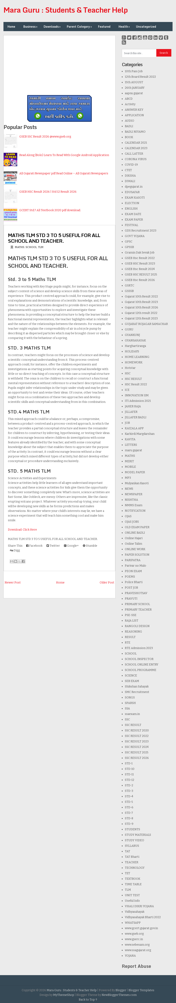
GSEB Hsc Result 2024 (140, 269)
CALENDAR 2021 (136, 142)
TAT (127, 851)
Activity (130, 104)
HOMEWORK (134, 362)
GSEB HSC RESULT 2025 (141, 274)
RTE (127, 642)
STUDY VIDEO (134, 840)
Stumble (90, 545)
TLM (40, 247)
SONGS (130, 697)
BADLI (129, 126)
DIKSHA (130, 175)
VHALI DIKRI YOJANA (139, 906)
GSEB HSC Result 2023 (140, 263)
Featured (104, 26)
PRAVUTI (131, 598)
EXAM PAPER (134, 219)
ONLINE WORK (135, 549)
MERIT (129, 461)
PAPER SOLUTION (137, 554)
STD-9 (129, 824)
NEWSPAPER (133, 494)
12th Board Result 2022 (140, 77)
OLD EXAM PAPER (137, 527)
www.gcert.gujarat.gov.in (141, 928)
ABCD (129, 99)
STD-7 (129, 813)
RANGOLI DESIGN (137, 626)
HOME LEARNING (137, 357)
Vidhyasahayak (134, 911)
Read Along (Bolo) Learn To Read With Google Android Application (64, 155)
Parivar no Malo (135, 565)
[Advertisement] (59, 63)
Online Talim (133, 543)
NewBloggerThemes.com (119, 995)
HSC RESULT (133, 379)
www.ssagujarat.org (138, 950)
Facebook (34, 545)
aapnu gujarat (134, 93)
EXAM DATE (133, 214)
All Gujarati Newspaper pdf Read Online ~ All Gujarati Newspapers (63, 173)
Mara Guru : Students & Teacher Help (65, 10)
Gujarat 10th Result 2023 (141, 302)
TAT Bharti (132, 857)
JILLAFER (131, 412)
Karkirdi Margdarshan (139, 434)
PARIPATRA (132, 560)
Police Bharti (134, 582)
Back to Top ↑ (88, 999)
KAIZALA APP (134, 428)
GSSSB (129, 291)
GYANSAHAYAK (135, 340)
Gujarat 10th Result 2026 (141, 307)
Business (30, 26)
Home (11, 26)
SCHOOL (31, 247)
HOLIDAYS (132, 351)
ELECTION (132, 203)
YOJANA (130, 955)
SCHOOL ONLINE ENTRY (141, 664)
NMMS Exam (133, 505)
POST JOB (131, 587)
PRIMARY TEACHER (138, 609)
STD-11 (129, 774)
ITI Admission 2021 (138, 401)
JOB (127, 423)
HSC (128, 373)
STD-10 (129, 769)
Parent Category (80, 26)
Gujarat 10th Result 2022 (141, 296)
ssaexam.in (132, 714)
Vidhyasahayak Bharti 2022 (143, 917)
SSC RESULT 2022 (137, 736)
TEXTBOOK (132, 879)
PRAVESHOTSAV (136, 593)
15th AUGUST (134, 82)
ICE (127, 390)
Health (125, 26)
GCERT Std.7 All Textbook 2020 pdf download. (50, 210)
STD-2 (129, 785)
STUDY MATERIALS (138, 835)
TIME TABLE (133, 884)
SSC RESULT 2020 (137, 730)
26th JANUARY (135, 88)
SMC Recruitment (137, 692)
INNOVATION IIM (137, 395)
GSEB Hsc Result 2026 (140, 280)
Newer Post (13, 582)
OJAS (128, 516)
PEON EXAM (133, 571)
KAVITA (130, 439)
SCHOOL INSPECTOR (139, 659)
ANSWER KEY (134, 109)
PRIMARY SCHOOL (137, 604)
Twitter (53, 545)
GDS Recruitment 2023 (140, 230)
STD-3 (129, 791)
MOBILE (130, 467)
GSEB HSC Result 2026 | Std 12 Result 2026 (48, 191)
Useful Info (132, 900)
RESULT (130, 637)
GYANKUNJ (132, 335)
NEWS (129, 489)
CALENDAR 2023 (136, 148)
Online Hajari (134, 538)
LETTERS (131, 445)
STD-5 (129, 802)
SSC (127, 719)
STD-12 (129, 780)
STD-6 (129, 807)
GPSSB (129, 247)
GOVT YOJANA (135, 236)
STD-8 (129, 818)
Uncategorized (146, 26)
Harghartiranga (135, 346)
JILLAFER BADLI (135, 417)
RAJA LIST (131, 620)
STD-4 (129, 796)
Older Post (107, 582)
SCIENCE (131, 675)
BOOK (129, 137)
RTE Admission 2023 (139, 648)
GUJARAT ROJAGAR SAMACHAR (146, 324)
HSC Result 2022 (136, 384)
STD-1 (129, 763)
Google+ (71, 545)
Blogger (121, 990)
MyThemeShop (63, 995)
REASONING (133, 631)
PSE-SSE (130, 615)
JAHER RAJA (133, 406)
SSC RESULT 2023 (137, 741)
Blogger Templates (141, 990)
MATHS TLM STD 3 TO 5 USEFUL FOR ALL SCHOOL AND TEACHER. (54, 238)
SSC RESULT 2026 (137, 758)
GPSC (128, 241)
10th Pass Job (134, 71)
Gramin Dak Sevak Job (139, 252)
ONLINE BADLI (135, 532)
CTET (128, 170)
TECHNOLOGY (135, 868)
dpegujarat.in (134, 186)
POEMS (130, 576)
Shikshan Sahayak (137, 686)
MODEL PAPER (135, 472)
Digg (15, 550)
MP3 (128, 478)
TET (127, 873)
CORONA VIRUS (136, 159)
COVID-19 (131, 164)
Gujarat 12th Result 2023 (141, 318)
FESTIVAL (131, 225)
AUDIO (129, 120)
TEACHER (131, 862)
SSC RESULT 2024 (137, 747)
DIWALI (130, 181)
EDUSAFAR (132, 192)
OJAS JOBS (132, 521)
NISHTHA (131, 500)
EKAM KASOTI (135, 197)
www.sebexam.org (137, 944)
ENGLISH (131, 208)
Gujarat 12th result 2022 (141, 313)
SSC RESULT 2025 (136, 752)
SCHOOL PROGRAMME (140, 670)
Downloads (52, 26)
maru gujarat (133, 450)
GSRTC (129, 285)
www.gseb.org (134, 933)
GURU (129, 329)
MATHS (19, 247)
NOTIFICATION (135, 510)
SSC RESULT (133, 725)
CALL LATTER (134, 153)
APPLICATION (134, 115)
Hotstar (130, 368)
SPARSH (130, 703)
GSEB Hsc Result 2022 (140, 258)
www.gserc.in (134, 939)
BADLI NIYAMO (135, 131)
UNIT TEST (132, 895)
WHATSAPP (133, 922)
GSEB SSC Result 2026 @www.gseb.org (45, 136)
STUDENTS (132, 829)
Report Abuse (136, 966)
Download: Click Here (22, 529)
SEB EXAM (132, 681)
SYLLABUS (132, 846)
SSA (127, 708)
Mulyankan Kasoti (137, 483)
